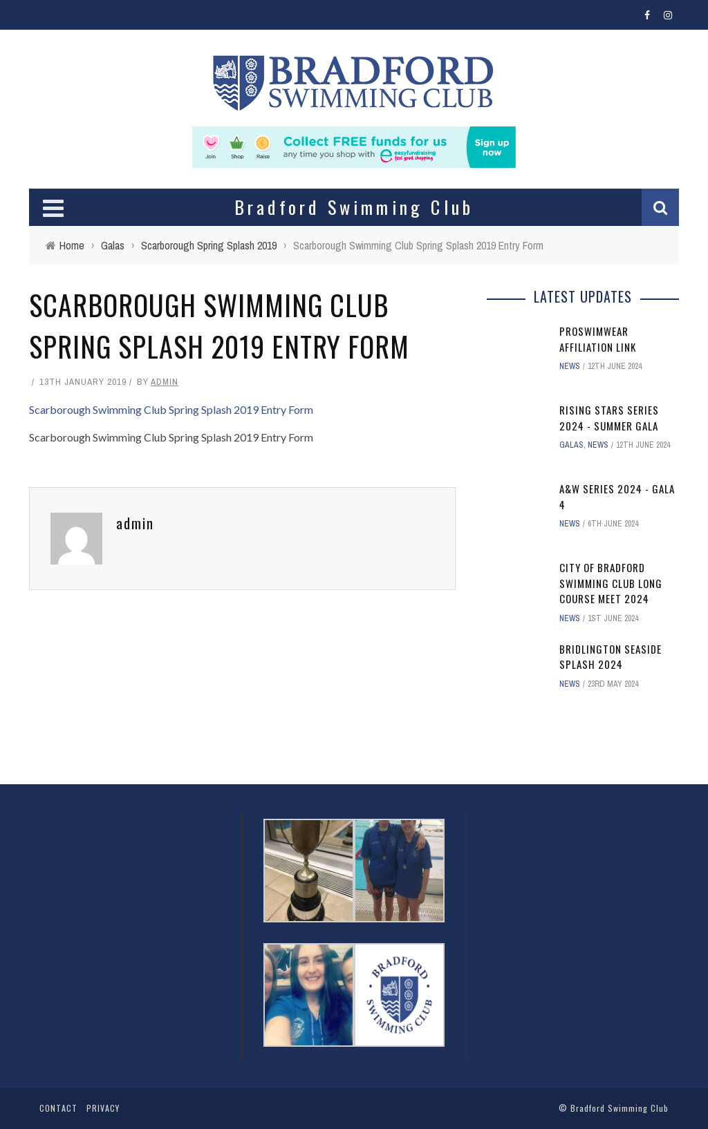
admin (164, 382)
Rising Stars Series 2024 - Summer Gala (609, 417)
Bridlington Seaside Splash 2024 (610, 656)
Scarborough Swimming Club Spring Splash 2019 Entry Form (171, 409)
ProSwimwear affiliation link (597, 338)
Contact (58, 1108)
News (569, 366)
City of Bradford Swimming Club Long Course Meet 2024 (610, 583)
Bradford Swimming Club (619, 1108)
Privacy (103, 1108)
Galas (571, 444)
